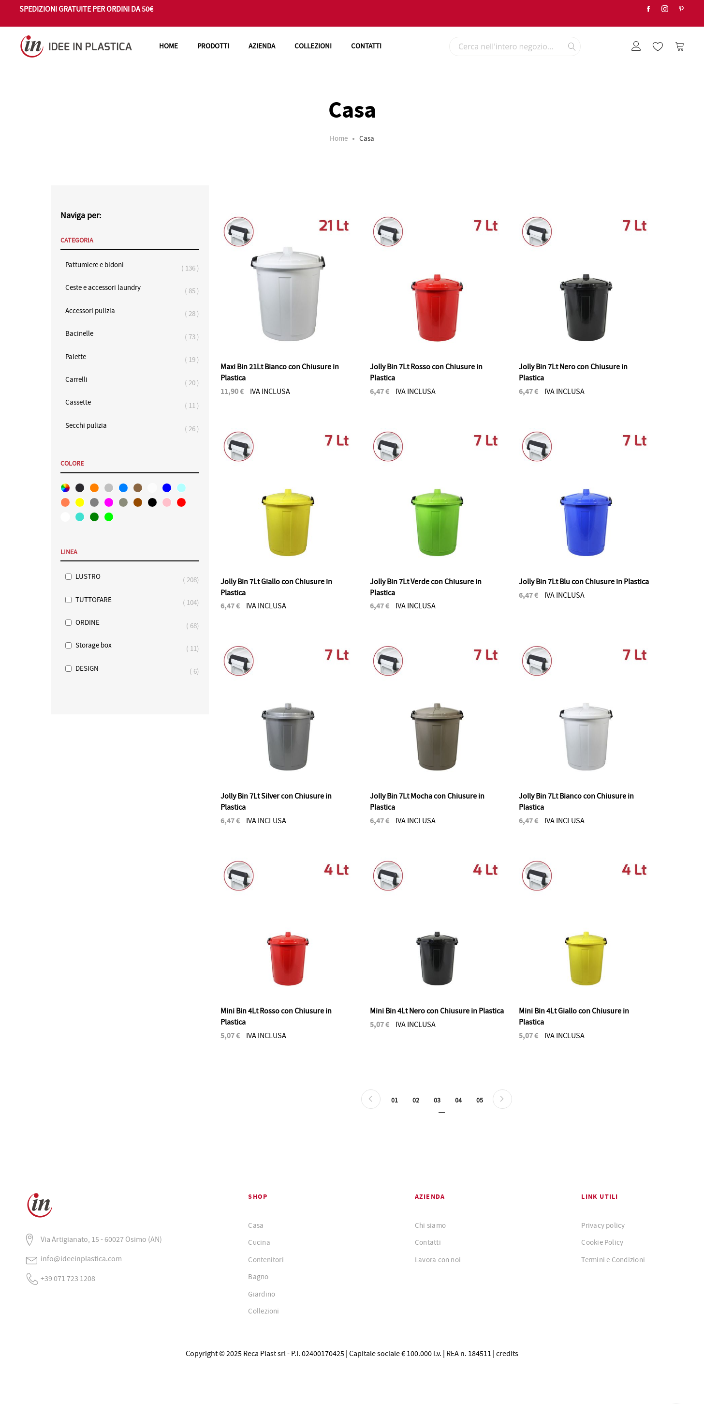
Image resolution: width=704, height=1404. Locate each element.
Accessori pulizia (95, 311)
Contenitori (266, 1260)
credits (507, 1354)
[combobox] (515, 46)
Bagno (258, 1277)
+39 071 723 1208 (68, 1278)
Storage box (98, 645)
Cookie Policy (602, 1242)
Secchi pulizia (91, 426)
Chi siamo (430, 1225)
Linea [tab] (68, 552)
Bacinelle (84, 334)
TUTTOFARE (98, 600)
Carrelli (81, 380)
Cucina (259, 1242)
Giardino (261, 1294)
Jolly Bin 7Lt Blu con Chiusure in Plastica (584, 582)
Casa (256, 1225)
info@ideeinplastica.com (81, 1259)
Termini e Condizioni (613, 1260)
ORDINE (92, 623)
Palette (80, 357)
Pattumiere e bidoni (99, 265)
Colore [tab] (72, 464)
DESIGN (91, 669)
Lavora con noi (438, 1260)
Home (339, 138)
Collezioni (263, 1311)
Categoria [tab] (76, 240)
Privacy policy (603, 1225)
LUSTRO (92, 577)
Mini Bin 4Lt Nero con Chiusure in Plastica (437, 1011)
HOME (168, 46)
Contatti (428, 1242)
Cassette (83, 402)
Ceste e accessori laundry (107, 288)
